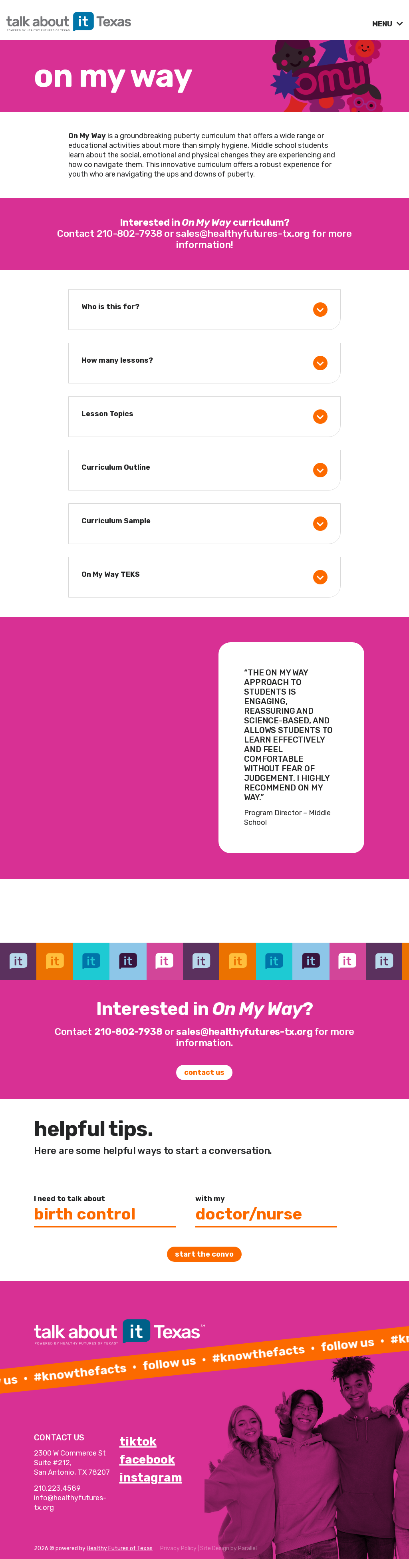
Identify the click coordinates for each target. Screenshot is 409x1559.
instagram (150, 1477)
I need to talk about (69, 1198)
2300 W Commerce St (70, 1453)
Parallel (247, 1548)
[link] (186, 19)
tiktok (138, 1441)
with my (210, 1198)
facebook (147, 1459)
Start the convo (204, 1254)
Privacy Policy (178, 1548)
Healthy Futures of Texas (120, 1548)
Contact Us (204, 1072)
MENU (383, 24)
